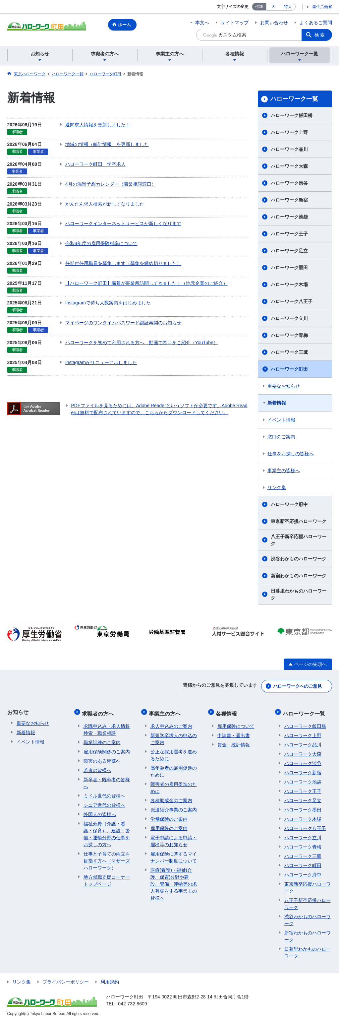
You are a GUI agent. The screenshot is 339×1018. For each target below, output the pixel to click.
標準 (259, 6)
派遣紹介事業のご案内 (173, 805)
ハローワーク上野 (289, 132)
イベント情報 (281, 419)
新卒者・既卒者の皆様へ (107, 779)
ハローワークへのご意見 (297, 684)
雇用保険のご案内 (169, 824)
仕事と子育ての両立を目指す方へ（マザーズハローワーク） (107, 856)
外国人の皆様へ (100, 810)
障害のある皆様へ (102, 756)
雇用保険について (235, 722)
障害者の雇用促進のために (173, 783)
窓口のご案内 (281, 436)
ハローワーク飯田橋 (291, 115)
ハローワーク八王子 (291, 301)
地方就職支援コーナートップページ (107, 876)
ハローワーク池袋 (289, 217)
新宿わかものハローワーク (298, 575)
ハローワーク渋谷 (289, 183)
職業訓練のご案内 (102, 738)
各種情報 (228, 711)
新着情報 (276, 403)
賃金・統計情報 (233, 740)
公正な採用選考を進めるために (173, 751)
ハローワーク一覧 (294, 98)
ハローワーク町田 (289, 369)
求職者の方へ (99, 711)
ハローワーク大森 (289, 166)
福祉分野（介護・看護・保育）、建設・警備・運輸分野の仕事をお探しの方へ (107, 830)
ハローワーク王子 (289, 233)
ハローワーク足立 (289, 250)
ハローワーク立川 (289, 318)
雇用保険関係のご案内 (107, 747)
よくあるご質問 (316, 22)
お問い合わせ (274, 22)
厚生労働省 (322, 6)
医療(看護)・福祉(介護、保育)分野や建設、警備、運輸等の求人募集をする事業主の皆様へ (173, 879)
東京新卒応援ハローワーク (298, 521)
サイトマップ (235, 22)
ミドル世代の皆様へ (104, 791)
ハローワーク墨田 (289, 267)
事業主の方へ (166, 711)
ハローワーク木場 (289, 284)
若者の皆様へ (97, 766)
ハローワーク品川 (289, 149)
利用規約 (109, 977)
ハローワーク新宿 (289, 200)
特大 (288, 6)
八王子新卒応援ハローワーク (298, 540)
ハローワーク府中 (289, 504)
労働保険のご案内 (169, 814)
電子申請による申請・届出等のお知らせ (173, 837)
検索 (320, 34)
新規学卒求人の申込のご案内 (173, 735)
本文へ (202, 22)
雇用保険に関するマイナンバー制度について (173, 853)
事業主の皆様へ (283, 470)
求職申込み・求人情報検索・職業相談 (107, 725)
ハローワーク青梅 (289, 335)
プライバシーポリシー (65, 977)
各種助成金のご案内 (171, 796)
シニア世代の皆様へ (104, 800)
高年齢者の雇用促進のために (173, 767)
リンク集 (276, 487)
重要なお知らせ (283, 386)
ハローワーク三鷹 (289, 352)
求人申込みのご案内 (171, 722)
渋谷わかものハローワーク (298, 558)
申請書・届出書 (233, 731)
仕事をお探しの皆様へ (290, 453)
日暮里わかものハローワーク (298, 594)
